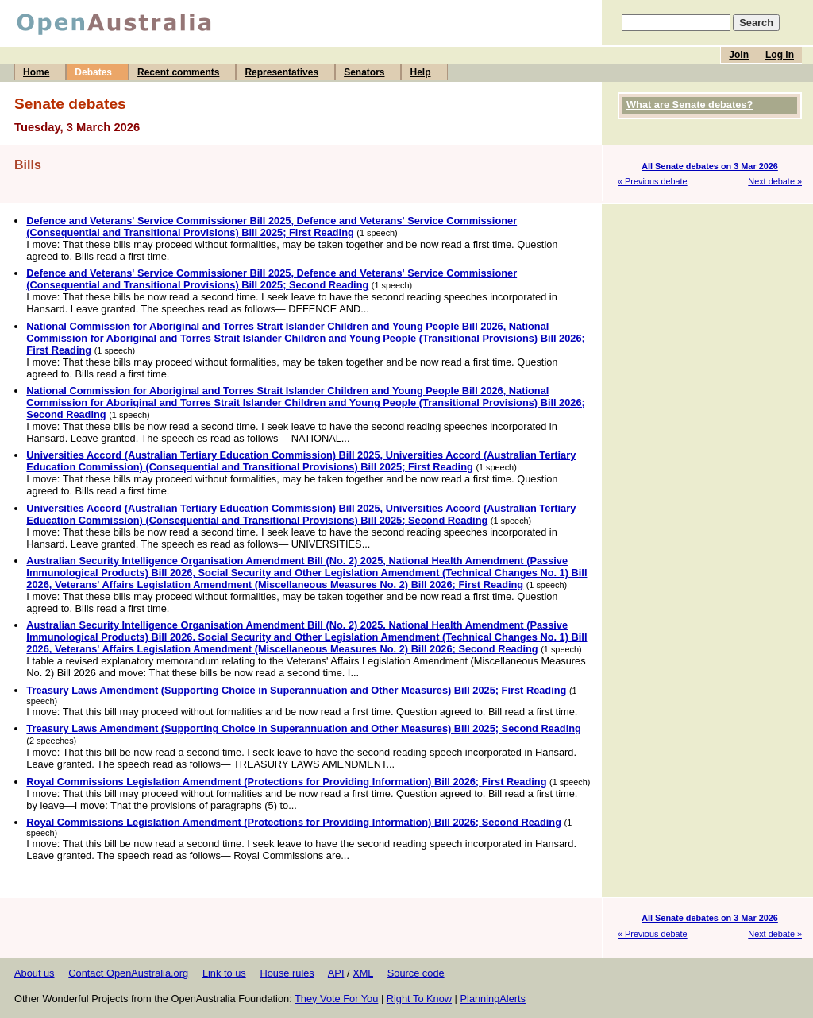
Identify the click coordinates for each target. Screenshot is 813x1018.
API (336, 973)
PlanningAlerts (493, 998)
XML (363, 973)
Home (36, 72)
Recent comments (178, 72)
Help (420, 72)
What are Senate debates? (689, 104)
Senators (364, 72)
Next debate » (775, 181)
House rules (287, 973)
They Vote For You (336, 998)
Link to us (224, 973)
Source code (416, 973)
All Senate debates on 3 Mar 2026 (710, 166)
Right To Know (419, 998)
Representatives (281, 72)
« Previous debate (653, 181)
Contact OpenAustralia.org (128, 973)
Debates (93, 72)
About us (34, 973)
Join (739, 54)
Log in (779, 54)
